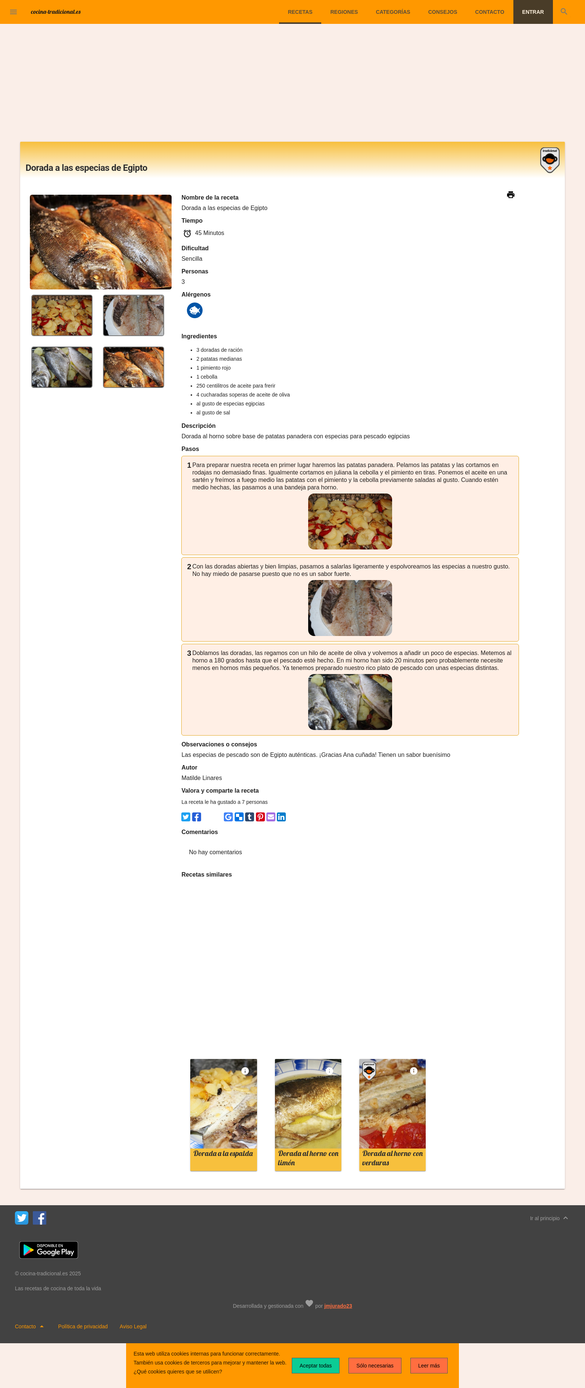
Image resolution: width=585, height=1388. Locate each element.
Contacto (489, 12)
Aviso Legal (133, 1326)
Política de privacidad (83, 1326)
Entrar (533, 12)
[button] (13, 12)
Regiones (344, 12)
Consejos (442, 12)
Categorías (393, 12)
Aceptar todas (316, 1366)
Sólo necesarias (375, 1366)
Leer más (429, 1366)
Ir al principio (550, 1217)
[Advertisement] (292, 86)
